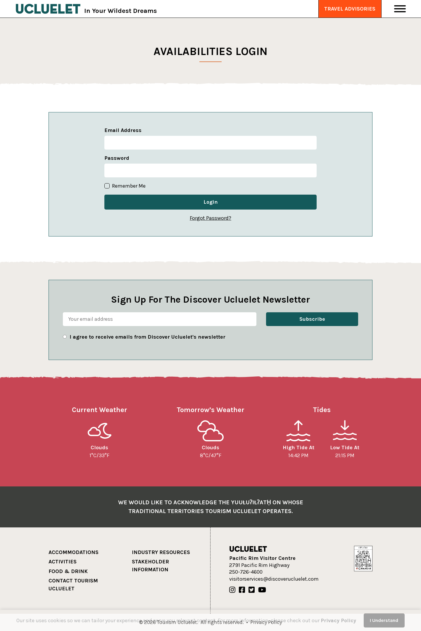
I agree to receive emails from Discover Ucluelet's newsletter (147, 337)
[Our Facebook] (242, 590)
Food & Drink (68, 571)
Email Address (123, 130)
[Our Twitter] (252, 590)
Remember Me (125, 186)
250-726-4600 (246, 572)
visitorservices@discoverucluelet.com (274, 579)
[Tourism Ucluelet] (48, 9)
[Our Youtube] (262, 590)
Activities (63, 561)
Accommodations (74, 552)
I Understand (384, 620)
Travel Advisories (349, 9)
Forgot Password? (210, 218)
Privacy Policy (338, 620)
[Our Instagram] (232, 590)
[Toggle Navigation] (400, 9)
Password (116, 158)
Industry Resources (161, 552)
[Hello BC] (363, 558)
